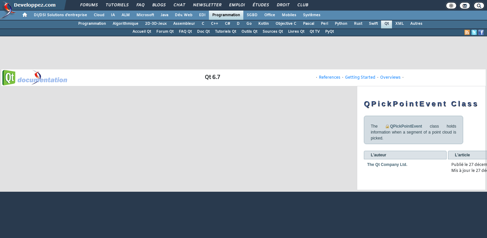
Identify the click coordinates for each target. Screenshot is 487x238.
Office (269, 15)
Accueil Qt (141, 31)
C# (227, 23)
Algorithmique (125, 23)
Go (249, 23)
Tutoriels (117, 5)
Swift (373, 23)
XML (399, 23)
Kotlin (263, 23)
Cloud (99, 15)
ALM (126, 15)
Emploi (236, 5)
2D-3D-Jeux (156, 23)
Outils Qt (249, 31)
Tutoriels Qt (225, 31)
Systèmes (311, 15)
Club (302, 5)
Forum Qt (164, 31)
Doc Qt (203, 31)
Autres (416, 23)
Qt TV (315, 31)
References (329, 77)
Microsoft (145, 15)
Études (260, 5)
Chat (178, 5)
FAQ (140, 5)
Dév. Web (183, 15)
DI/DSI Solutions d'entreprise (60, 15)
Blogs (158, 5)
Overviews (390, 77)
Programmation (226, 15)
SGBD (252, 15)
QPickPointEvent (406, 126)
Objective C (285, 23)
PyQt (329, 31)
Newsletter (206, 5)
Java (164, 15)
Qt (386, 23)
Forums (88, 5)
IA (113, 15)
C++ (214, 23)
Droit (283, 5)
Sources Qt (273, 31)
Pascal (308, 23)
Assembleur (184, 23)
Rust (358, 23)
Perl (324, 23)
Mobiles (289, 15)
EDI (202, 15)
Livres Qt (296, 31)
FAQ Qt (185, 31)
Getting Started (360, 77)
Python (341, 23)
